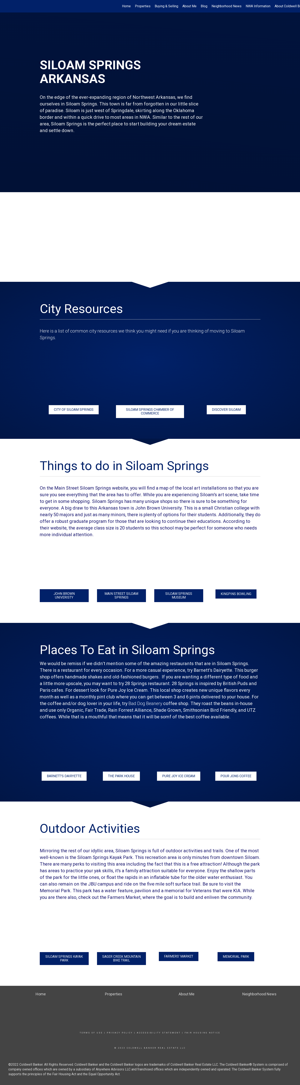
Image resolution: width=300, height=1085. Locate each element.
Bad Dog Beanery (145, 703)
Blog (204, 6)
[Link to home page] (5, 6)
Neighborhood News (226, 6)
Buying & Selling (166, 6)
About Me (189, 6)
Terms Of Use (91, 1033)
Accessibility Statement (159, 1033)
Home (126, 6)
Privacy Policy (120, 1033)
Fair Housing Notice (202, 1033)
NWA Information (258, 6)
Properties (143, 6)
